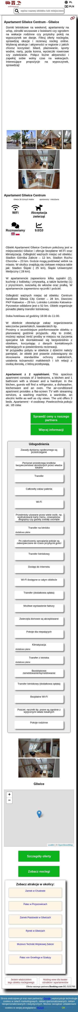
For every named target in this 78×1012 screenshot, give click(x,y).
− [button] (9, 800)
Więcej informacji (51, 429)
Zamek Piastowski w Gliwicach (35, 917)
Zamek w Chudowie (35, 891)
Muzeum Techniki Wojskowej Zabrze (35, 944)
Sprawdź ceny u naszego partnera (51, 418)
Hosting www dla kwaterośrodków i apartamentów (55, 981)
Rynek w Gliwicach (35, 931)
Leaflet (51, 845)
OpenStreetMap (65, 845)
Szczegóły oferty (39, 856)
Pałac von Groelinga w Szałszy (35, 957)
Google (47, 998)
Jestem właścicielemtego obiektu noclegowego (21, 981)
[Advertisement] (39, 98)
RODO (40, 1007)
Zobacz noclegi (39, 871)
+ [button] (9, 795)
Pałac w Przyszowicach (35, 904)
